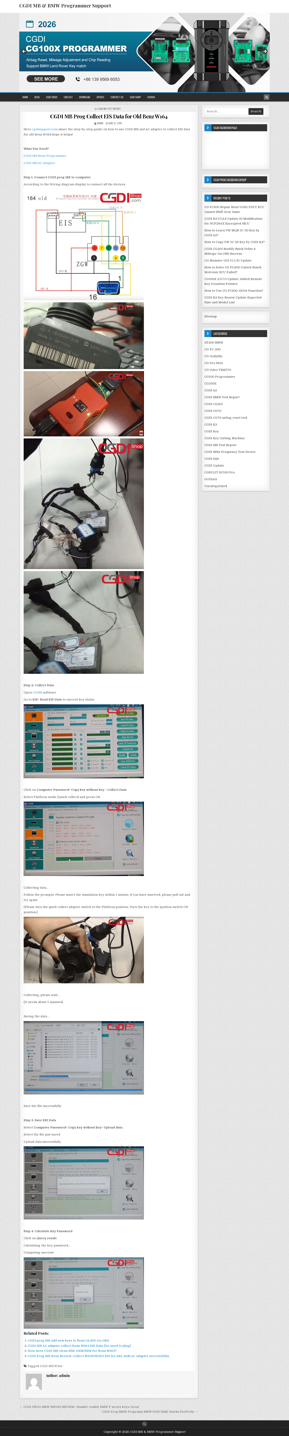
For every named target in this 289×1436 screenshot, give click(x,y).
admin (100, 123)
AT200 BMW (213, 342)
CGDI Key (211, 431)
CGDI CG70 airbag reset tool (225, 418)
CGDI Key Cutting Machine (224, 438)
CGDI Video (51, 97)
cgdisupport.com (45, 129)
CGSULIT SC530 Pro (219, 472)
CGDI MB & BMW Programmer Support (65, 5)
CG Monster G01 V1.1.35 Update (228, 260)
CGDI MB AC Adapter (39, 163)
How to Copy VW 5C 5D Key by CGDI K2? (234, 242)
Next (265, 52)
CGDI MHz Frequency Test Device (230, 452)
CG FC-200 (212, 349)
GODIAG (210, 479)
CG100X (151, 97)
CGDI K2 (210, 424)
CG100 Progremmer (219, 376)
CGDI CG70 (212, 411)
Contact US (117, 97)
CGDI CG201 (213, 404)
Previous (24, 52)
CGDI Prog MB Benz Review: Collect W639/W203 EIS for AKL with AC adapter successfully (98, 1356)
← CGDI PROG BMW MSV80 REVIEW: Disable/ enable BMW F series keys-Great (79, 1407)
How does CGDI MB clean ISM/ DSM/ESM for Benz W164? (72, 1351)
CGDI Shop (135, 97)
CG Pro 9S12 (213, 363)
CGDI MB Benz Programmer (45, 156)
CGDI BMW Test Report (221, 397)
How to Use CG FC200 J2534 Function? (233, 290)
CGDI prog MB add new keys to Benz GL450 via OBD (68, 1340)
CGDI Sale (211, 459)
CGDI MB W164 (51, 1366)
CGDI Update (214, 465)
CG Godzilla (213, 356)
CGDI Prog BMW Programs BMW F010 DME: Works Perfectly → (150, 1411)
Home (25, 97)
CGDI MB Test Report (109, 108)
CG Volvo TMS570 (217, 370)
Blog (37, 97)
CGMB (37, 692)
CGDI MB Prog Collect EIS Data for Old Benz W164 (109, 116)
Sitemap (210, 316)
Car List (68, 97)
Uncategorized (215, 486)
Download (84, 97)
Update (100, 97)
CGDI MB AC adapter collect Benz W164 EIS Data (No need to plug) (79, 1346)
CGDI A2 (210, 390)
